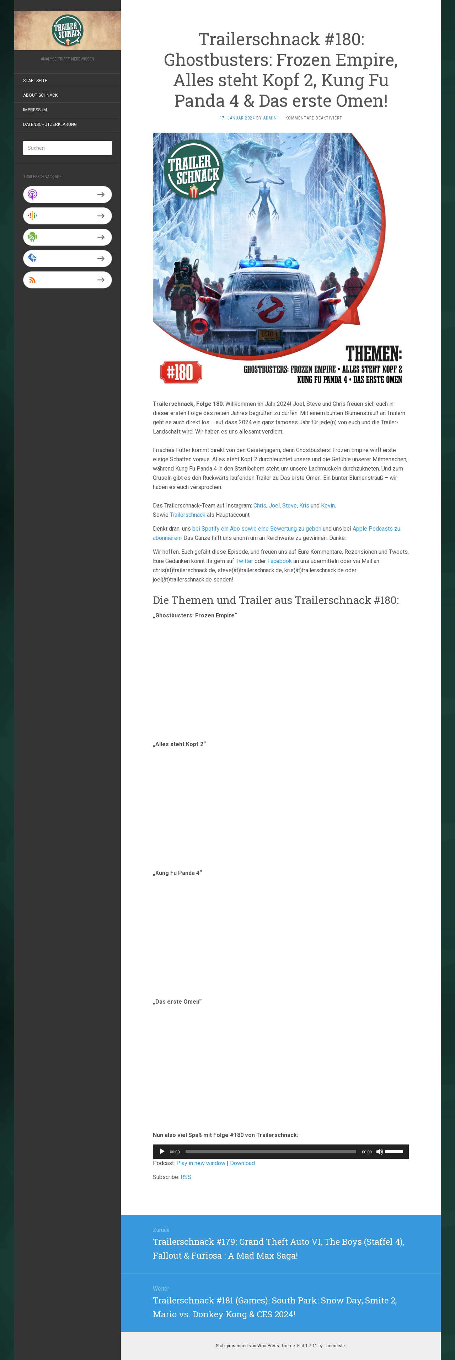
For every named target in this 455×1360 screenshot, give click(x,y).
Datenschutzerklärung (50, 124)
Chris (259, 505)
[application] (281, 1151)
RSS (186, 1177)
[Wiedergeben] (162, 1151)
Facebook (279, 561)
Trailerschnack (187, 514)
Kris (304, 505)
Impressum (35, 109)
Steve (289, 505)
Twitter (244, 561)
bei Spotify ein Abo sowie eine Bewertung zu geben (256, 528)
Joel (274, 505)
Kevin (328, 505)
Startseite (35, 80)
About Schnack (40, 95)
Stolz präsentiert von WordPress (247, 1345)
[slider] (271, 1151)
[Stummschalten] (379, 1151)
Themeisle (334, 1345)
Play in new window (200, 1163)
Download (242, 1163)
